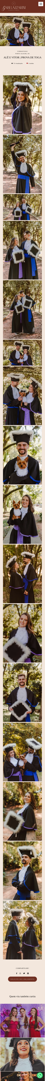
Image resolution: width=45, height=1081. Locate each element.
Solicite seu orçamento (23, 979)
